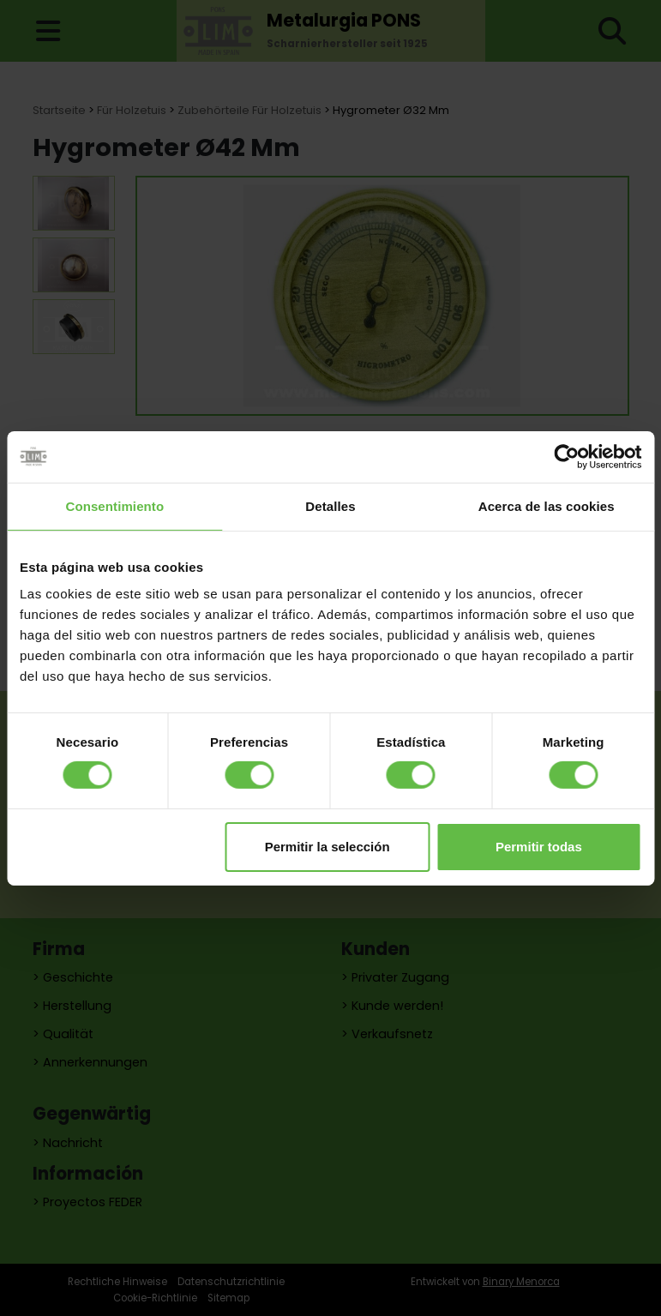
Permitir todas (539, 846)
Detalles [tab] (330, 505)
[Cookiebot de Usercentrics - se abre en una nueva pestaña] (566, 456)
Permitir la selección (327, 846)
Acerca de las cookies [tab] (546, 505)
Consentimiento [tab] (114, 505)
